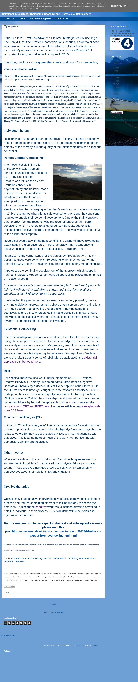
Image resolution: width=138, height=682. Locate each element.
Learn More (116, 6)
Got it (126, 6)
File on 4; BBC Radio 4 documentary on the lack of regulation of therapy (122, 33)
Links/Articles (62, 19)
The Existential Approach (40, 19)
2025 (115, 68)
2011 (115, 104)
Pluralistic (82, 50)
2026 (115, 61)
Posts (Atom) (58, 612)
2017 (115, 84)
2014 (115, 94)
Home (53, 604)
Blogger (95, 645)
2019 (115, 78)
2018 (115, 81)
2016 (115, 87)
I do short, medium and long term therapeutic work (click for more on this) (51, 62)
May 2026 (116, 63)
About (22, 19)
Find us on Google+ (7, 636)
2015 (115, 91)
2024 (115, 71)
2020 (115, 74)
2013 (115, 97)
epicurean (78, 645)
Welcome (10, 19)
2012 (115, 101)
